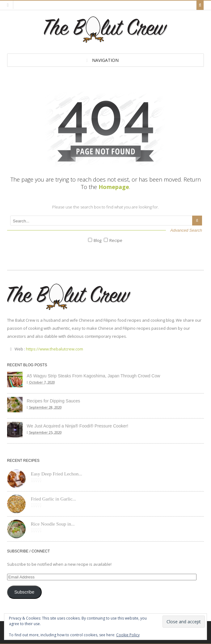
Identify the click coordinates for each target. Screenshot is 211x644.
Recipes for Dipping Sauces (53, 400)
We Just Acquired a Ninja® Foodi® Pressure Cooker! (78, 425)
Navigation (105, 60)
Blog (97, 240)
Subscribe (24, 592)
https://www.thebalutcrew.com (54, 349)
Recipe (115, 240)
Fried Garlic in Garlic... (53, 498)
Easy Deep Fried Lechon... (56, 473)
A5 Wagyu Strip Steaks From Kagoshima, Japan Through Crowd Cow (93, 375)
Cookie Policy (128, 635)
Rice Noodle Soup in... (53, 523)
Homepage (114, 187)
